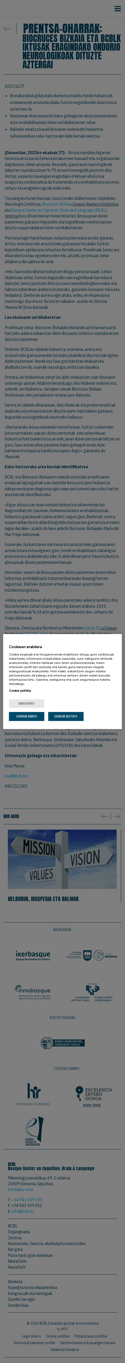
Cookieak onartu (26, 716)
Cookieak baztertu (65, 716)
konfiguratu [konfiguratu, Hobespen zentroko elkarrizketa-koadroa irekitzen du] (26, 703)
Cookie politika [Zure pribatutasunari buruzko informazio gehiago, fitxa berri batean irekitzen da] (20, 691)
